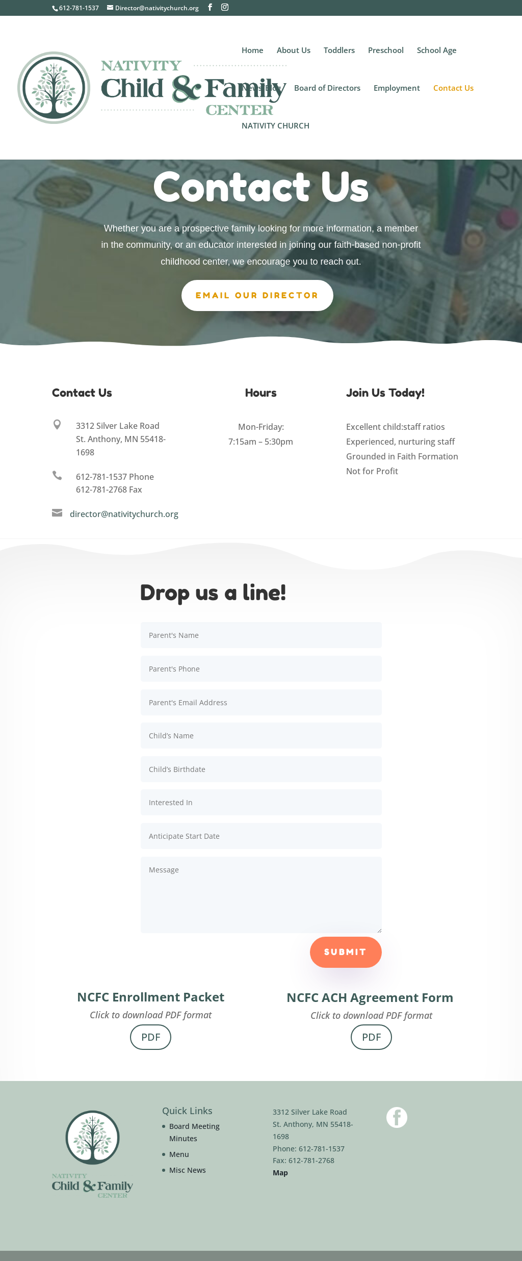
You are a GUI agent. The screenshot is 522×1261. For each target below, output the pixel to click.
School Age (437, 50)
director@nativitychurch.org (124, 514)
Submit (346, 952)
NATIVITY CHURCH (275, 126)
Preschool (386, 50)
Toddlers (339, 50)
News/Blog (261, 88)
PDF (150, 1037)
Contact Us (453, 88)
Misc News (187, 1170)
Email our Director (257, 295)
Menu (179, 1154)
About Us (293, 50)
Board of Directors (327, 88)
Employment (397, 88)
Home (253, 50)
